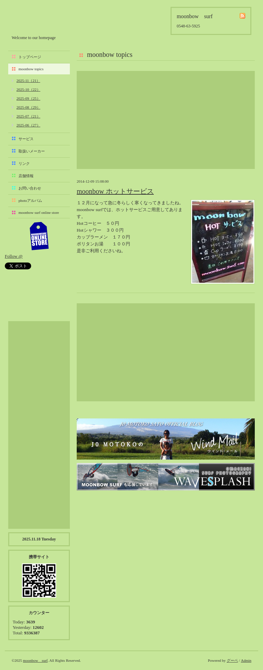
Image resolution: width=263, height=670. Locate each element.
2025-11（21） (28, 80)
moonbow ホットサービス (115, 191)
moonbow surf (48, 19)
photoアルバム (30, 200)
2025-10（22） (28, 89)
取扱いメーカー (31, 151)
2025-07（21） (28, 116)
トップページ (29, 57)
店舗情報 (26, 176)
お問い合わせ (29, 188)
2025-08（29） (28, 107)
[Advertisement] (166, 120)
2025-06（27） (28, 125)
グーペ (232, 660)
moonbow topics (30, 69)
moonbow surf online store (38, 212)
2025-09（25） (28, 98)
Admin (246, 660)
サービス (26, 139)
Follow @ (14, 256)
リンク (24, 163)
